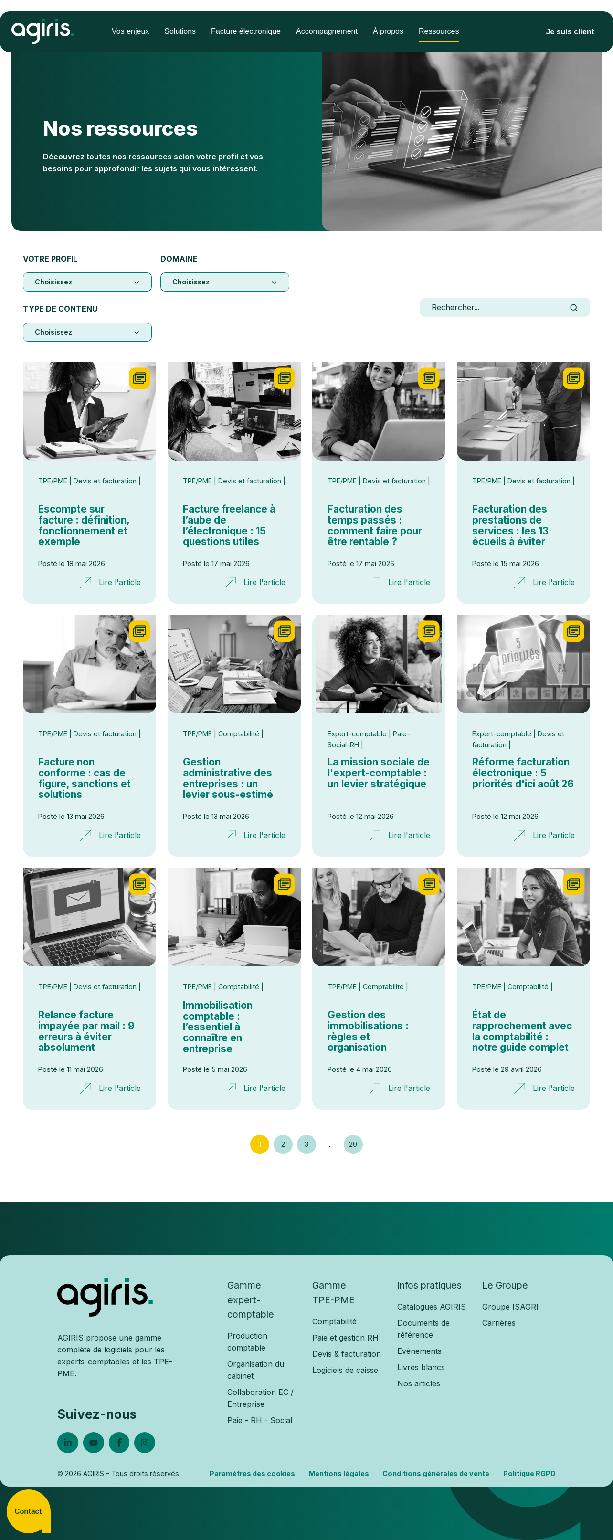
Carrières (499, 1323)
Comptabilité (334, 1321)
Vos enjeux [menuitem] (130, 31)
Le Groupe (505, 1285)
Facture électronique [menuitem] (246, 31)
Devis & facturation (346, 1354)
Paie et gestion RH (345, 1337)
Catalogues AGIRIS (431, 1306)
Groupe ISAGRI (510, 1306)
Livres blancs (421, 1367)
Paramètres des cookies (252, 1473)
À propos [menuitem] (388, 31)
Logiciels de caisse (345, 1370)
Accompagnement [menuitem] (327, 31)
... (330, 1144)
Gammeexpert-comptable (250, 1299)
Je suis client (570, 32)
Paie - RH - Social (259, 1420)
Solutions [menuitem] (180, 31)
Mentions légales (339, 1473)
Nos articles (418, 1383)
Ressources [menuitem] (439, 31)
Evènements (419, 1351)
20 (353, 1144)
